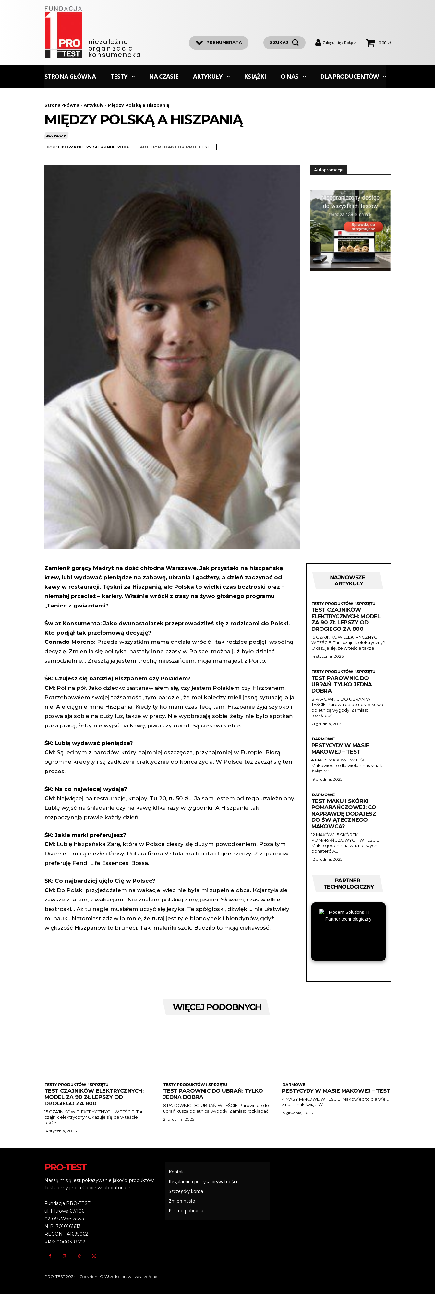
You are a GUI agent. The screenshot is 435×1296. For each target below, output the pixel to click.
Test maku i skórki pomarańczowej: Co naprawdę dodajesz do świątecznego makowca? (344, 815)
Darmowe (323, 740)
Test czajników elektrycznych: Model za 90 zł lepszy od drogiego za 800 (346, 620)
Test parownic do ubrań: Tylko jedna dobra (342, 685)
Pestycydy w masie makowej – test (340, 749)
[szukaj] (284, 42)
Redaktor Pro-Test (184, 147)
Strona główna (61, 105)
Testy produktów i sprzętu (343, 604)
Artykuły (93, 105)
